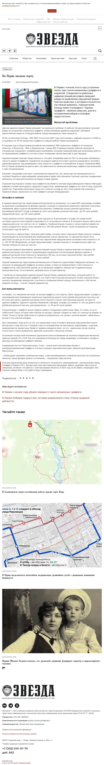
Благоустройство (60, 22)
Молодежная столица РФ (33, 19)
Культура (73, 57)
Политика (13, 57)
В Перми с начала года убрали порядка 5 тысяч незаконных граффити (41, 390)
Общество (27, 57)
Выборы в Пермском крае (63, 19)
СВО (48, 19)
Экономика (41, 57)
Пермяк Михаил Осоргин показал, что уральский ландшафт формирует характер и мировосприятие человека (51, 661)
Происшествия (57, 57)
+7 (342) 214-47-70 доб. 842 (15, 749)
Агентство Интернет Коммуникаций (16, 762)
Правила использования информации (16, 728)
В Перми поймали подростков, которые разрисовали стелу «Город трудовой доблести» (45, 398)
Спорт (84, 57)
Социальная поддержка (86, 19)
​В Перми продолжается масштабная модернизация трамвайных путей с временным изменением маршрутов (48, 575)
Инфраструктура (43, 22)
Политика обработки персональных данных (19, 732)
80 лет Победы (14, 19)
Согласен (52, 11)
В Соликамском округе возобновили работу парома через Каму (33, 491)
